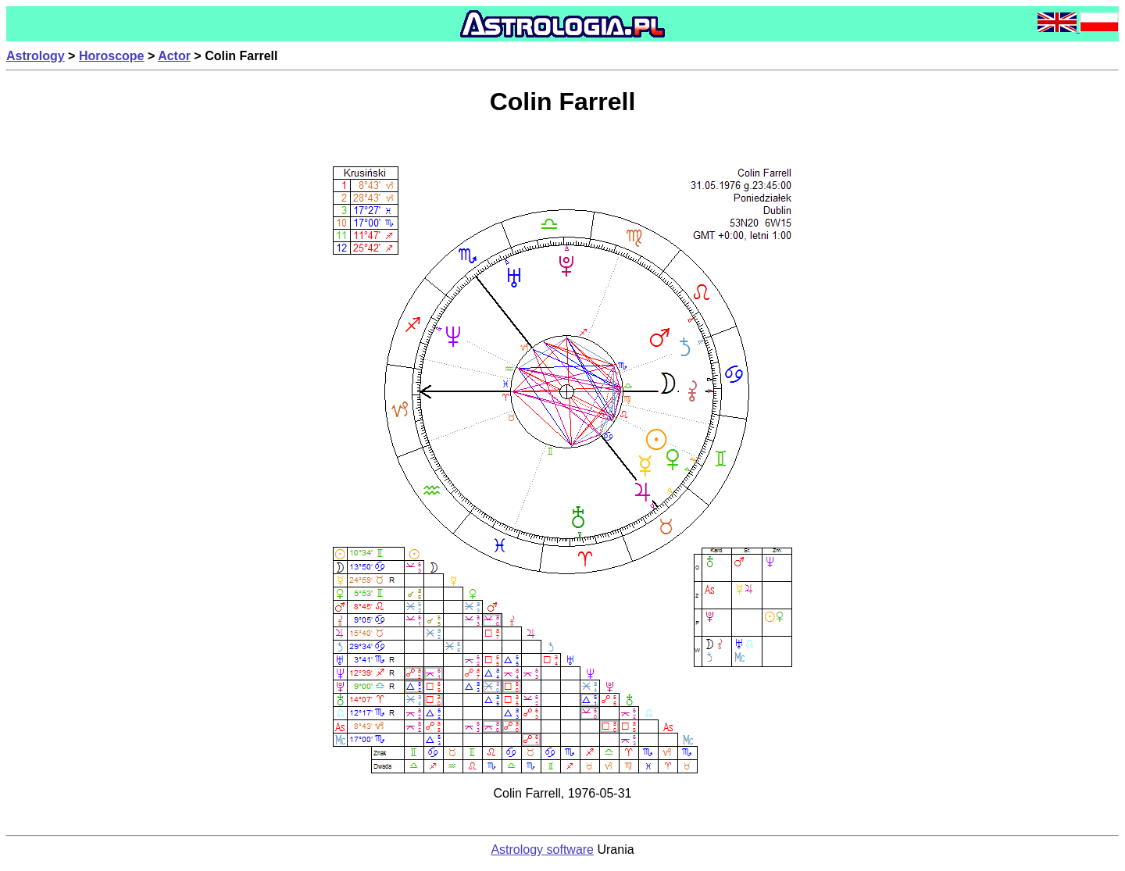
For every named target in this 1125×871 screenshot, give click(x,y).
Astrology (35, 55)
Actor (174, 55)
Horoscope (112, 55)
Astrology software (542, 849)
